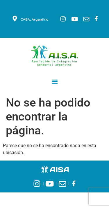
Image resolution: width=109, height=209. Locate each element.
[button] (54, 81)
